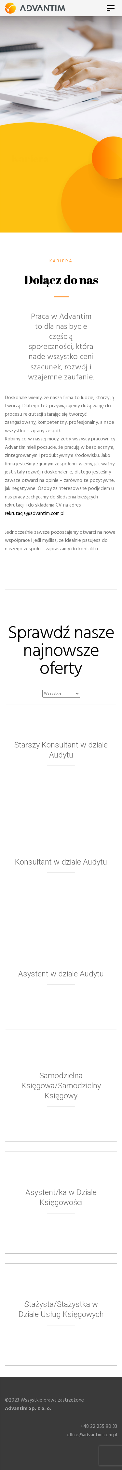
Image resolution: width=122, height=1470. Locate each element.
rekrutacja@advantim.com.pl (34, 514)
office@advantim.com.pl (92, 1435)
